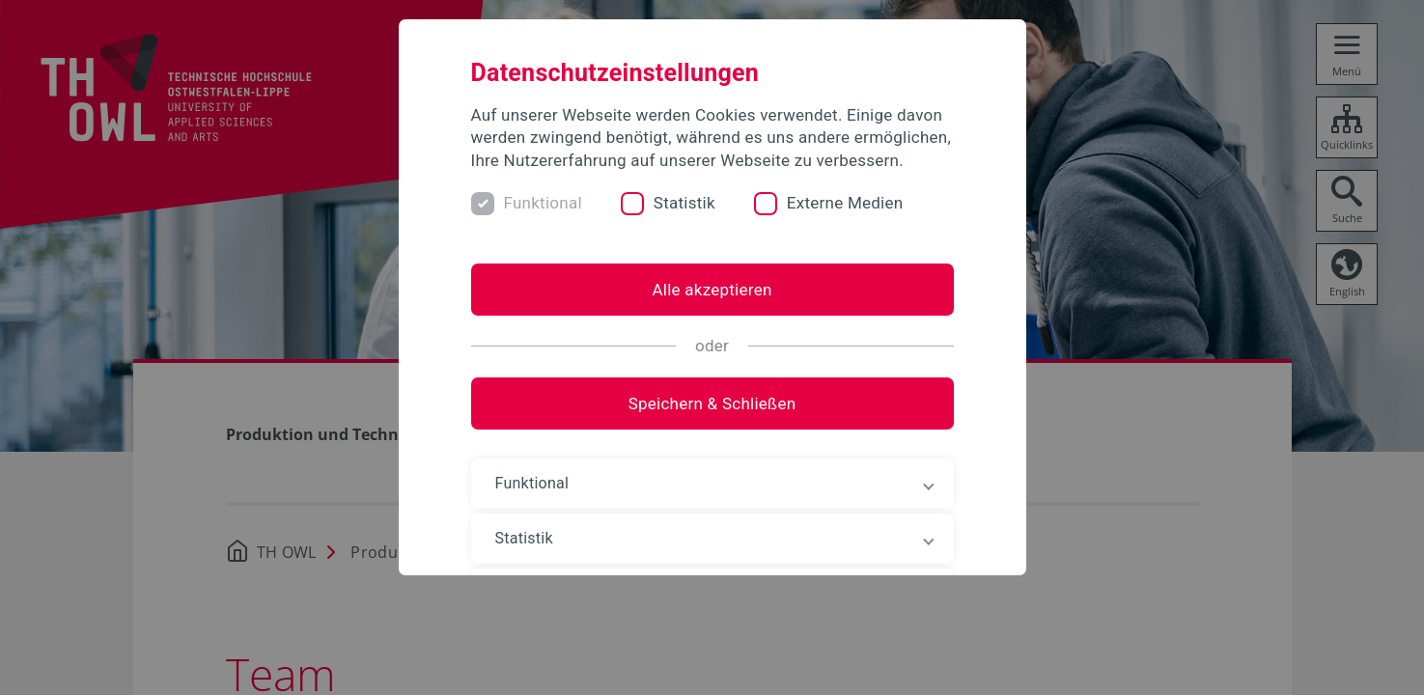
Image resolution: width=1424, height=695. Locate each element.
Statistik (684, 202)
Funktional (543, 202)
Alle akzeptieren (711, 289)
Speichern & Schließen (712, 403)
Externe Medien (845, 202)
